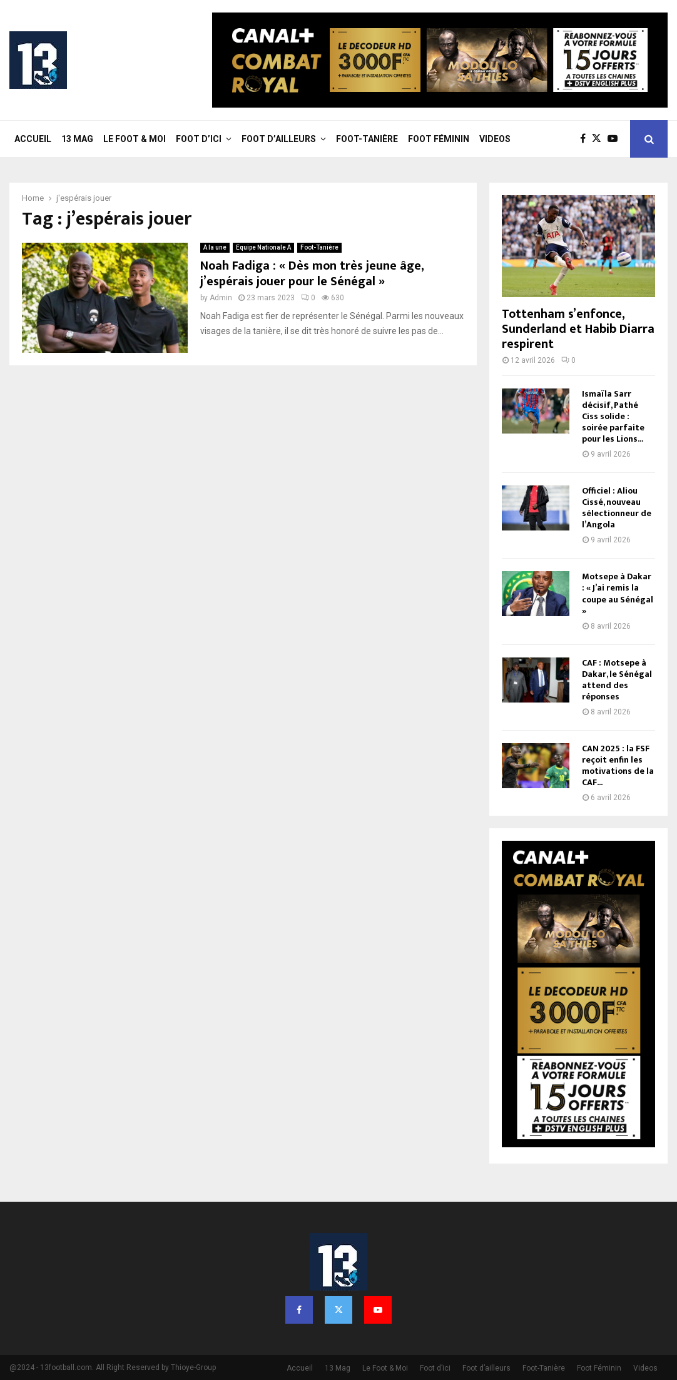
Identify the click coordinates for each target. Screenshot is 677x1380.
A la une (215, 247)
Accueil (32, 139)
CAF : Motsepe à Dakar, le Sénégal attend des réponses (617, 680)
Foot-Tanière (367, 139)
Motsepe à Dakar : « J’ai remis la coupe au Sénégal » (617, 593)
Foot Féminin (438, 139)
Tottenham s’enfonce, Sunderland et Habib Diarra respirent (578, 329)
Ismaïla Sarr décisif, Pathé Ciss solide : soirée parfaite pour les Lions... (613, 416)
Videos (495, 139)
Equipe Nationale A (263, 247)
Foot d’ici (198, 139)
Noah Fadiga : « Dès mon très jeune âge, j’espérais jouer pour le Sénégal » (312, 273)
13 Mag (77, 139)
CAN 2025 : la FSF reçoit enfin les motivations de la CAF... (618, 765)
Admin (221, 297)
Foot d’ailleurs (279, 139)
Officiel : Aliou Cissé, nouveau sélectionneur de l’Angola (616, 508)
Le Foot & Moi (134, 139)
